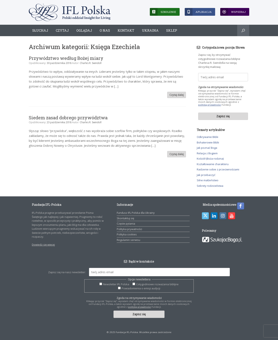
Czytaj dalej (176, 95)
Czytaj (62, 30)
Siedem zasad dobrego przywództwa (68, 118)
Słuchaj (40, 30)
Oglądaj (84, 30)
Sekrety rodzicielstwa (210, 186)
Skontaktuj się (125, 218)
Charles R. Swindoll (90, 63)
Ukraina (150, 30)
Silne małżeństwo (207, 180)
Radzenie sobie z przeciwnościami (218, 169)
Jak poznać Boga (207, 148)
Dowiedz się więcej (43, 244)
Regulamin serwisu (128, 240)
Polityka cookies (127, 234)
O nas (105, 30)
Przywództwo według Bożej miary (66, 58)
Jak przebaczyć (206, 175)
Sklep (171, 30)
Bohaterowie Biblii (208, 142)
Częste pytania (126, 223)
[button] (243, 30)
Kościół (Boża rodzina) (210, 158)
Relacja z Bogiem (207, 153)
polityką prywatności (209, 104)
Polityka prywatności (129, 229)
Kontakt (126, 30)
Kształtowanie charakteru (213, 164)
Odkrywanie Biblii (207, 137)
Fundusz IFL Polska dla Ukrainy (136, 213)
